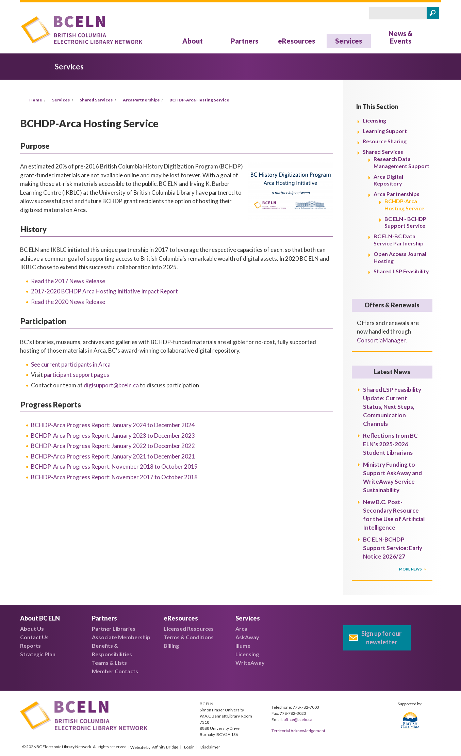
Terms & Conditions (189, 637)
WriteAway (250, 662)
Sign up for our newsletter (381, 638)
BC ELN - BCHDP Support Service (405, 222)
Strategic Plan (37, 654)
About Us (32, 628)
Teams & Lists (109, 662)
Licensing (374, 120)
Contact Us (34, 637)
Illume (242, 645)
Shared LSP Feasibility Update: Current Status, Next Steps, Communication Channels (392, 406)
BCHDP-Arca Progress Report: (113, 425)
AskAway (247, 637)
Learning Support (385, 131)
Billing (171, 645)
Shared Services (96, 99)
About (192, 41)
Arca (241, 628)
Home (35, 99)
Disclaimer (210, 747)
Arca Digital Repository (388, 180)
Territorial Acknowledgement (298, 730)
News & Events (401, 37)
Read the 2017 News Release (68, 281)
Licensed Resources (189, 628)
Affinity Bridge (165, 747)
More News (411, 569)
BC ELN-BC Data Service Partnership (399, 239)
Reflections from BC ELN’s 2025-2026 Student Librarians (390, 444)
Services (348, 41)
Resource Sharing (385, 141)
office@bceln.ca (297, 719)
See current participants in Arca (71, 364)
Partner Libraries (113, 628)
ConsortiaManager (381, 340)
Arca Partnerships (141, 99)
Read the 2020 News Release (68, 301)
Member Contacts (115, 671)
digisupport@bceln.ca (111, 385)
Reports (30, 645)
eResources (296, 41)
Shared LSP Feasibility (401, 271)
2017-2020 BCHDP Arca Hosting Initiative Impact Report (104, 291)
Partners (244, 41)
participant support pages (76, 374)
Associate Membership (121, 637)
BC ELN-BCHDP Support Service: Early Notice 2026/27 (392, 548)
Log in (189, 747)
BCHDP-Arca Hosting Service (199, 99)
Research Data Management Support (401, 162)
